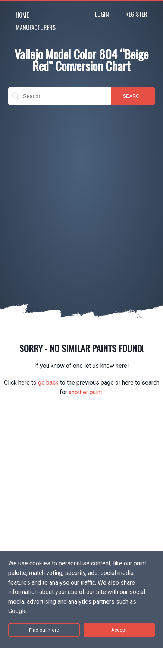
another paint (85, 392)
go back (48, 382)
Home (22, 14)
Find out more (44, 630)
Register (136, 14)
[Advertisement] (81, 194)
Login (102, 14)
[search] (59, 96)
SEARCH (132, 96)
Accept (119, 630)
